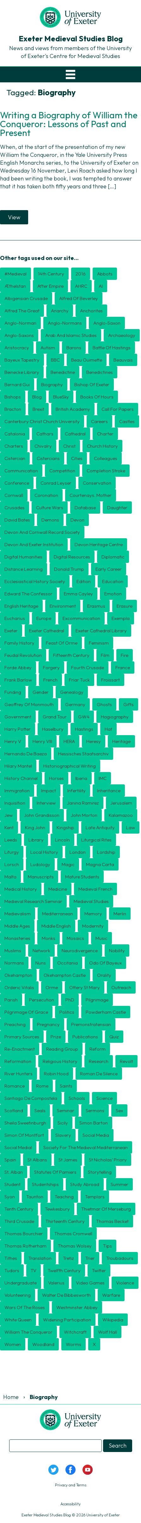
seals (40, 1110)
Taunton (34, 1197)
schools (77, 1098)
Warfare (111, 1295)
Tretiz (68, 1258)
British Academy (73, 409)
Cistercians (48, 458)
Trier (90, 1258)
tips (107, 1246)
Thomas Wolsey (75, 1246)
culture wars (49, 508)
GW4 (83, 717)
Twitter (99, 1270)
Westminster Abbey (77, 1307)
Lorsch (11, 864)
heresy (93, 741)
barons (73, 348)
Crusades (14, 508)
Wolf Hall (107, 1332)
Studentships (45, 1184)
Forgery (51, 667)
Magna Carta (100, 864)
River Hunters (18, 1074)
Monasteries (17, 938)
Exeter (11, 631)
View (14, 217)
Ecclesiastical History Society (34, 581)
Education (112, 581)
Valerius (56, 1283)
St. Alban (13, 1172)
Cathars (44, 434)
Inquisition (14, 803)
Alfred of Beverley (78, 298)
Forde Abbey (18, 667)
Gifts (128, 704)
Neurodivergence (80, 950)
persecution (41, 1000)
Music (101, 938)
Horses (56, 778)
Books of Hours (96, 397)
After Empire (50, 286)
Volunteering (17, 1295)
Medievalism (17, 914)
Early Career (108, 569)
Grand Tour (55, 717)
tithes (10, 1258)
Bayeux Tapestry (22, 360)
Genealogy (71, 692)
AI (101, 286)
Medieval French (95, 889)
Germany (75, 704)
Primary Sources (21, 1037)
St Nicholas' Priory (108, 1160)
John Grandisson (41, 815)
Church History (102, 446)
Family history (19, 643)
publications (85, 1037)
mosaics (75, 938)
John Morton (84, 815)
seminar (65, 1110)
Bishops (12, 397)
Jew (8, 815)
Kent (9, 827)
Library (36, 840)
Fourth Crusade (87, 667)
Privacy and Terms (70, 1485)
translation (40, 1258)
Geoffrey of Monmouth (29, 704)
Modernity (93, 926)
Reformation (17, 1061)
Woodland (43, 1344)
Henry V (12, 741)
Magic (68, 864)
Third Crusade (19, 1221)
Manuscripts (41, 877)
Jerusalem (121, 803)
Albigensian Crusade (26, 298)
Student (12, 1184)
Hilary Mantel (18, 766)
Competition (62, 471)
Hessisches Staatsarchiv (83, 754)
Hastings (84, 729)
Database (85, 508)
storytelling (100, 1172)
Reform (97, 1049)
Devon (77, 520)
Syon (9, 1197)
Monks (48, 938)
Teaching (64, 1197)
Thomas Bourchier (23, 1234)
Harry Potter (17, 729)
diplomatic (113, 557)
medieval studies (91, 901)
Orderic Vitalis (19, 987)
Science (104, 1098)
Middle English (56, 926)
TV (33, 1270)
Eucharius (14, 618)
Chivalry (43, 446)
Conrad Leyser (55, 483)
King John (35, 827)
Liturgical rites (96, 840)
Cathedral (75, 434)
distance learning (23, 569)
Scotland (13, 1110)
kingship (65, 827)
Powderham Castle (106, 1012)
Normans (14, 963)
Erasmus (96, 606)
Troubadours (119, 1258)
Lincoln (62, 840)
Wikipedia (112, 1320)
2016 (81, 274)
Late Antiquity (100, 827)
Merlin (119, 914)
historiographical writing (69, 766)
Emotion (113, 594)
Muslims (12, 950)
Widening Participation (67, 1320)
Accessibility (70, 1504)
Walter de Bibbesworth (66, 1295)
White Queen (18, 1320)
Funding (12, 692)
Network (41, 950)
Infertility (76, 791)
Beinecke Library (21, 372)
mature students (82, 877)
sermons (95, 1110)
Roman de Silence (99, 1074)
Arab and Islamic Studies (71, 335)
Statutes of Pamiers (55, 1172)
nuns (40, 963)
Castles (127, 421)
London (78, 852)
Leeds (10, 840)
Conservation (97, 483)
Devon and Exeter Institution (33, 544)
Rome (42, 1086)
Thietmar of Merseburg (106, 1209)
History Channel (21, 778)
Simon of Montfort (24, 1135)
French (50, 680)
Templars (95, 1197)
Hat (108, 729)
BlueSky (61, 397)
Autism (47, 348)
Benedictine (63, 372)
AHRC (81, 286)
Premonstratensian (91, 1024)
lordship (106, 852)
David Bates (17, 520)
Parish (11, 1000)
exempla (121, 618)
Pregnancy (48, 1024)
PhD (69, 1000)
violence (125, 1283)
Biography (52, 384)
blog (37, 397)
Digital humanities (23, 557)
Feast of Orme (61, 643)
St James (67, 1160)
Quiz (114, 1037)
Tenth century (19, 1209)
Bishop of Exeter (91, 384)
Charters (13, 446)
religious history (60, 1061)
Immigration (17, 791)
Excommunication (81, 618)
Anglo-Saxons (19, 335)
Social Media (96, 1135)
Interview (46, 803)
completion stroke (106, 471)
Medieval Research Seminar (33, 901)
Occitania (67, 963)
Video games (90, 1283)
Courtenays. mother (91, 495)
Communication (21, 471)
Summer (119, 1184)
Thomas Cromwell (73, 1234)
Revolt (126, 1061)
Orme (52, 987)
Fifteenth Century (71, 655)
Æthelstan (15, 286)
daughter (117, 508)
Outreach (121, 987)
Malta (10, 877)
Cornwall (13, 495)
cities (77, 458)
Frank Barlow (18, 680)
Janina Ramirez (83, 803)
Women (12, 1344)
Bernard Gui (17, 384)
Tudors (11, 1270)
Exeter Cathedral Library (101, 631)
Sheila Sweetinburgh (25, 1123)
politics (66, 1012)
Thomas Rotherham (25, 1246)
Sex (119, 1110)
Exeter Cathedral (46, 631)
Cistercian (14, 458)
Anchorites (91, 311)
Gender (41, 692)
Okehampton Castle (65, 975)
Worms (73, 1344)
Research (98, 1061)
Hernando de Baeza (25, 754)
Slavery (63, 1135)
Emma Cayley (78, 594)
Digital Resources (72, 557)
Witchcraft (75, 1332)
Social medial (18, 1147)
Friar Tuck (79, 680)
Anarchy (60, 311)
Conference (16, 483)
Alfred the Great (22, 311)
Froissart (110, 680)
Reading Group (62, 1049)
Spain (10, 1160)
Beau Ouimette (86, 360)
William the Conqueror (28, 1332)
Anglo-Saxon (106, 323)
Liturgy (11, 852)
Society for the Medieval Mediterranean (85, 1147)
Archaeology (121, 335)
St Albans (37, 1160)
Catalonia (14, 434)
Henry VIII (42, 741)
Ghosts (104, 704)
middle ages (17, 926)
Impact (48, 791)
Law (130, 827)
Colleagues (105, 458)
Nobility (117, 950)
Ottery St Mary (84, 987)
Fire (124, 655)
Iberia (81, 778)
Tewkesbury (57, 1209)
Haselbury (53, 729)
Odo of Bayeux (105, 963)
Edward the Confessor (28, 594)
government (17, 717)
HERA (69, 741)
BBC (55, 360)
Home (11, 1397)
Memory (93, 914)
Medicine (57, 889)
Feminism (99, 643)
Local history (44, 852)
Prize (56, 1037)
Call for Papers (117, 409)
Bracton (12, 409)
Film (105, 655)
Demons (50, 520)
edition (84, 581)
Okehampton (18, 975)
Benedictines (99, 372)
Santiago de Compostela (30, 1098)
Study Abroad (84, 1184)
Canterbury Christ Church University (42, 421)
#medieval (15, 274)
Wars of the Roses (24, 1307)
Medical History (20, 889)
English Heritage (21, 606)
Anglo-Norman (20, 323)
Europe (43, 618)
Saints (66, 1086)
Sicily (63, 1123)
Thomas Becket (112, 1221)
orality (104, 975)
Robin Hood (56, 1074)
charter (105, 434)
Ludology (40, 864)
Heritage (121, 741)
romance (14, 1086)
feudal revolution (23, 655)
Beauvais (123, 360)
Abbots (105, 274)
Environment (63, 606)
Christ (69, 446)
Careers (99, 421)
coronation (46, 495)
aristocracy (16, 348)
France (122, 667)
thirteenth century (65, 1221)
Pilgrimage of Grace (26, 1012)
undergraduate (20, 1283)
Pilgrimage (97, 1000)
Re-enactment (19, 1049)
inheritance (108, 791)
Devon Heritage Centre (99, 544)
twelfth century (64, 1270)
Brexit (38, 409)
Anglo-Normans (65, 323)
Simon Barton (93, 1123)
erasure (124, 606)
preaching (15, 1024)
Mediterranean (57, 914)
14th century (51, 274)
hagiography (115, 717)
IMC (103, 778)
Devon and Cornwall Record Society (42, 532)
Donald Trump (69, 569)
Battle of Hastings (112, 348)
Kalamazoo (121, 815)
